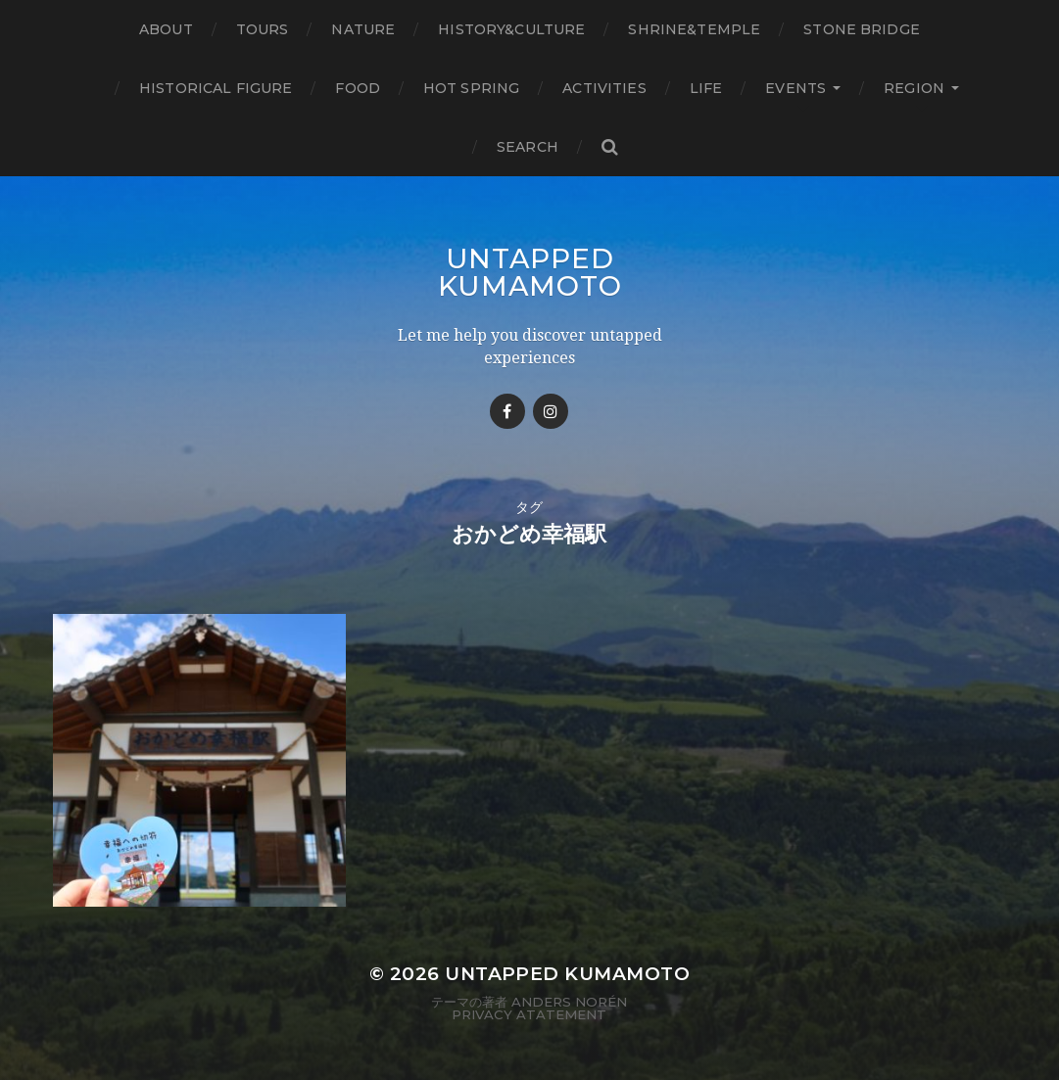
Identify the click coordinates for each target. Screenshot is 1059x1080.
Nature (363, 29)
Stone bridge (861, 29)
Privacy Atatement (529, 1014)
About (166, 29)
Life (706, 88)
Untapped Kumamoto (530, 272)
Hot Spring (471, 88)
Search (527, 147)
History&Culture (511, 29)
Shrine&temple (694, 29)
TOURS (262, 29)
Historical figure (215, 88)
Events (795, 88)
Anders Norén (569, 1002)
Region (914, 88)
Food (357, 88)
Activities (604, 88)
